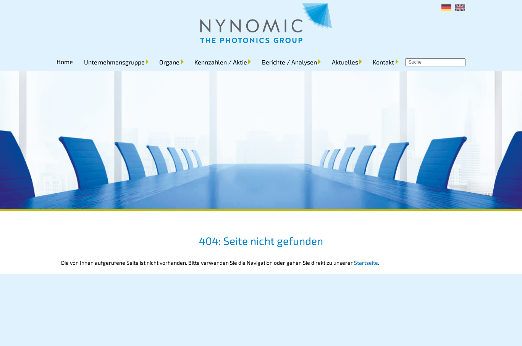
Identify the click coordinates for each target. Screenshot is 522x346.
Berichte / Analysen (289, 62)
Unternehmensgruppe (114, 62)
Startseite (366, 262)
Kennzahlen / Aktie (220, 62)
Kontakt (383, 62)
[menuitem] (446, 7)
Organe (169, 62)
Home (65, 61)
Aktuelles (345, 62)
